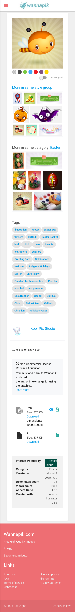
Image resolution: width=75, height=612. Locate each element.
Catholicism (32, 303)
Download (33, 416)
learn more (22, 389)
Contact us (10, 587)
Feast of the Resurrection (28, 281)
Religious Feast (38, 310)
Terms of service (14, 582)
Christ (17, 303)
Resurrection (21, 295)
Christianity (33, 273)
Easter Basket (50, 236)
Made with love (62, 605)
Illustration (20, 229)
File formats (47, 578)
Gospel (38, 295)
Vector (35, 229)
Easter (55, 147)
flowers (18, 236)
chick (27, 244)
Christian (19, 310)
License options (49, 574)
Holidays (19, 266)
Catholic (48, 303)
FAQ (6, 578)
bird (16, 244)
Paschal (19, 288)
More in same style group (32, 87)
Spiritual (51, 295)
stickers (36, 251)
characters (20, 251)
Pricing (8, 548)
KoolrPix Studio (42, 329)
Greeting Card (22, 259)
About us (9, 574)
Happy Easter (36, 288)
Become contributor (16, 555)
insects (49, 244)
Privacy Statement (51, 582)
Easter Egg (50, 229)
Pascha (52, 281)
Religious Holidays (39, 266)
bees (37, 244)
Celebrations (42, 259)
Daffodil (32, 236)
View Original (51, 77)
